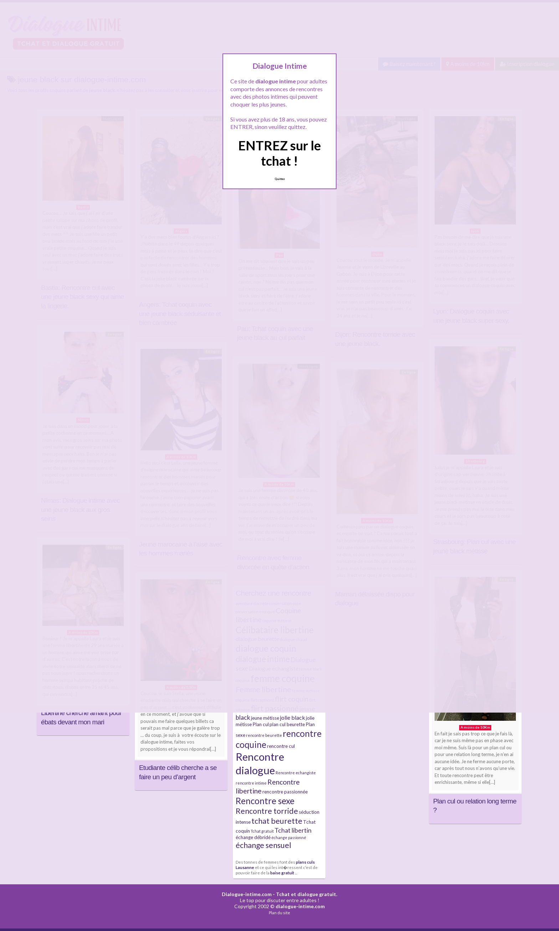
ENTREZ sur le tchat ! (279, 153)
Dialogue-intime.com (247, 894)
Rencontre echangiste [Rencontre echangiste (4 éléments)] (296, 772)
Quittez (280, 179)
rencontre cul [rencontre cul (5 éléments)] (281, 746)
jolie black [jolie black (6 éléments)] (292, 717)
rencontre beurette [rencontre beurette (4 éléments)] (264, 735)
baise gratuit (282, 872)
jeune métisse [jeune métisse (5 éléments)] (265, 718)
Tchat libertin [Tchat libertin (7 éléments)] (293, 830)
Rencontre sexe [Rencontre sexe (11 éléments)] (265, 801)
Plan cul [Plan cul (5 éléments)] (260, 724)
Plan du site (279, 912)
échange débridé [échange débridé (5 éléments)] (253, 837)
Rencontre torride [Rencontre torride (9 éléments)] (267, 811)
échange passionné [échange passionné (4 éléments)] (288, 837)
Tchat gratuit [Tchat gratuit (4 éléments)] (262, 831)
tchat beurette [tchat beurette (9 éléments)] (276, 821)
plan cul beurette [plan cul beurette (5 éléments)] (287, 724)
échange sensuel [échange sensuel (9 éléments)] (263, 845)
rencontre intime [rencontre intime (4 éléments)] (251, 783)
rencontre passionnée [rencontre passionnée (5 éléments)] (285, 792)
